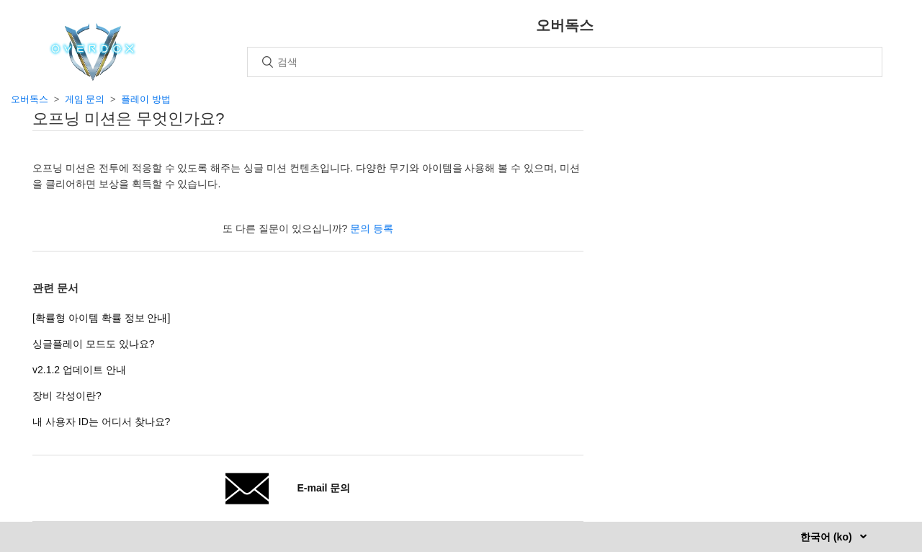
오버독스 (29, 99)
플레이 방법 (146, 99)
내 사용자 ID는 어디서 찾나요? (101, 421)
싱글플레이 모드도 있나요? (93, 344)
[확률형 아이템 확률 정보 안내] (101, 318)
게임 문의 (85, 99)
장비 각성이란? (67, 395)
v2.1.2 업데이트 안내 (79, 369)
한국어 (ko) (827, 537)
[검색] (565, 62)
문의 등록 (371, 228)
